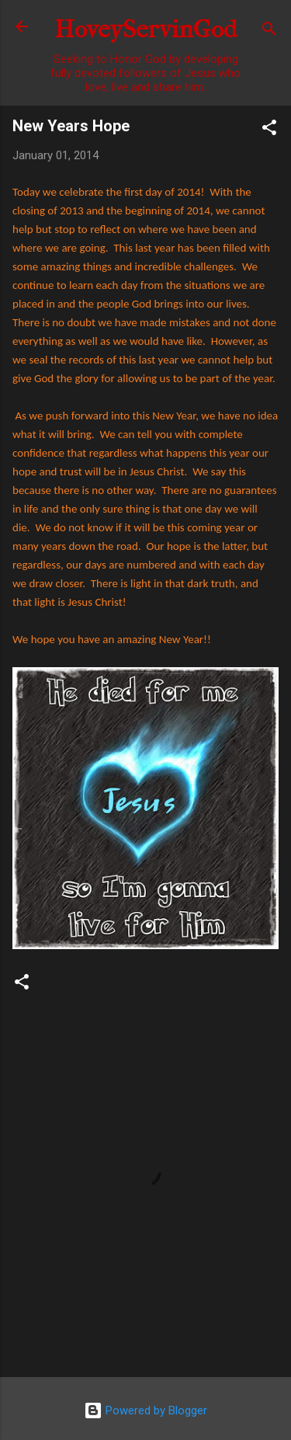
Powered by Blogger (145, 1410)
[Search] (269, 31)
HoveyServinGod (146, 29)
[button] (269, 130)
